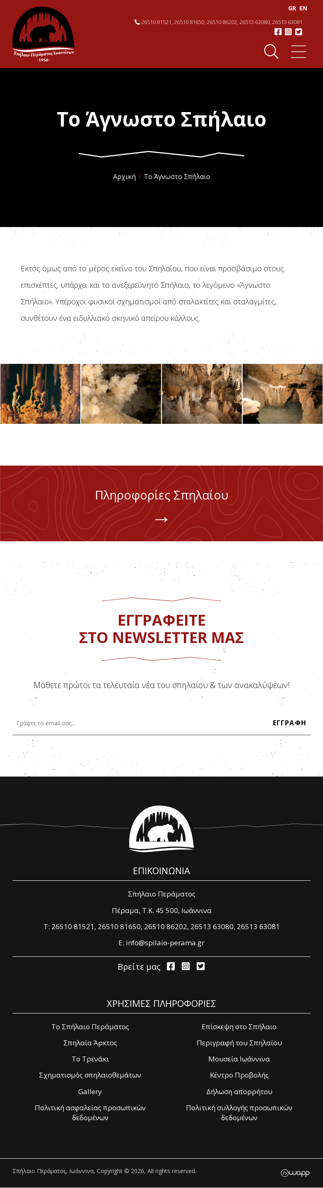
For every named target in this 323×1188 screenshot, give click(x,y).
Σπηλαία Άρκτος (90, 1043)
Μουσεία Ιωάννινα (239, 1059)
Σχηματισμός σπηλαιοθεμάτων (90, 1075)
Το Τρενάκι (90, 1059)
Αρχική (124, 176)
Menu (294, 52)
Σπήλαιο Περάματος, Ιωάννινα (43, 34)
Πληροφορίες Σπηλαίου (161, 509)
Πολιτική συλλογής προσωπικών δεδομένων (239, 1113)
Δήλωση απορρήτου (239, 1092)
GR (287, 8)
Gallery (90, 1092)
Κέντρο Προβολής (239, 1075)
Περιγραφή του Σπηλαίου (239, 1043)
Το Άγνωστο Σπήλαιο (177, 176)
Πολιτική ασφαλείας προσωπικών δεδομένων (90, 1113)
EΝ (299, 8)
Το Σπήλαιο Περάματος (90, 1027)
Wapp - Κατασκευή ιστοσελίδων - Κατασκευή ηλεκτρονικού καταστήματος (295, 1173)
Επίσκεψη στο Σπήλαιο (239, 1027)
